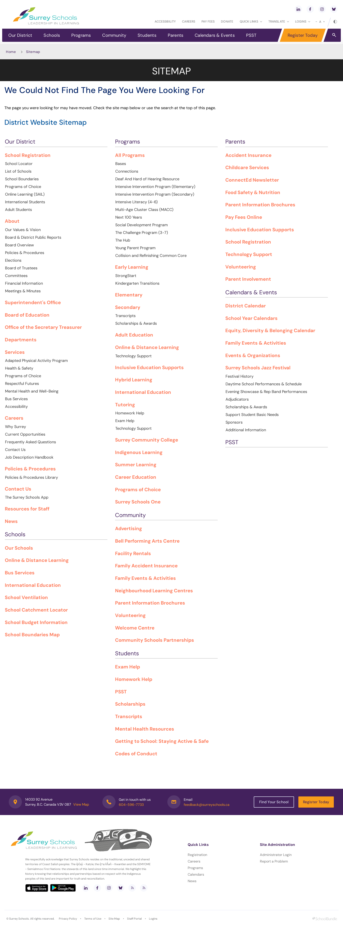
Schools (52, 35)
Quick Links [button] (251, 21)
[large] (324, 21)
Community (114, 35)
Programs (81, 35)
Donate (227, 21)
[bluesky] (334, 9)
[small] (316, 21)
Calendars (196, 874)
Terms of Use (92, 918)
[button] (334, 34)
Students (147, 35)
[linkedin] (298, 9)
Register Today (303, 35)
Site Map (114, 918)
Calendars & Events (215, 35)
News (192, 881)
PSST (251, 35)
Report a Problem (274, 861)
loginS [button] (302, 21)
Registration (197, 854)
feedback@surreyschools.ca (206, 804)
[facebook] (310, 9)
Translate (278, 21)
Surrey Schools (19, 918)
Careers (188, 21)
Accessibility (165, 21)
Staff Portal (134, 918)
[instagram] (322, 9)
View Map (81, 804)
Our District (20, 35)
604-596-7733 (131, 804)
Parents (175, 35)
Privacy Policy (68, 918)
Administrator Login (276, 854)
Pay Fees (208, 21)
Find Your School (274, 802)
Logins (153, 918)
